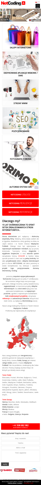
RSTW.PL (5, 19)
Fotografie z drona (20, 159)
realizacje (20, 203)
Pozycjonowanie (20, 131)
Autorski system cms (20, 187)
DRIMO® (21, 256)
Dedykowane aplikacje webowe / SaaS (21, 74)
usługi (20, 194)
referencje (20, 212)
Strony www (20, 103)
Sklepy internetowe (20, 47)
